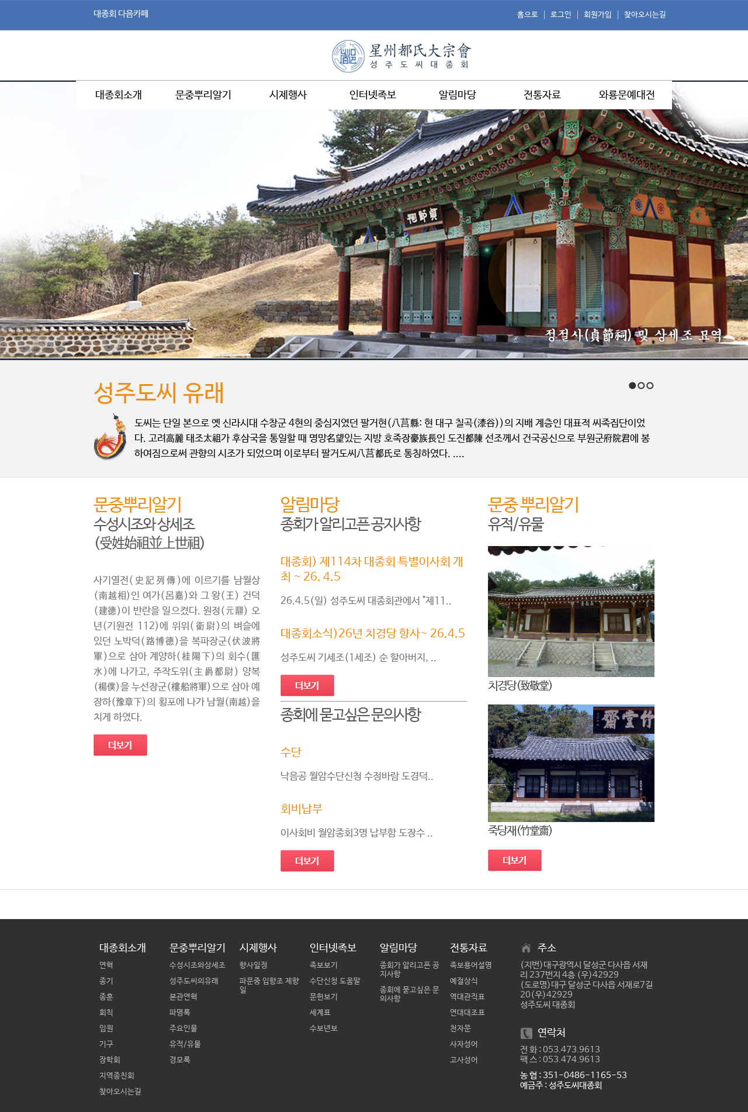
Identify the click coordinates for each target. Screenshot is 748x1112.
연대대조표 (467, 1013)
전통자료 (542, 95)
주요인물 (183, 1028)
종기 (106, 981)
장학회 (109, 1060)
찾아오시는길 (645, 15)
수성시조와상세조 (197, 965)
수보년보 (324, 1028)
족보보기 (324, 965)
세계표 (320, 1013)
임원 (106, 1028)
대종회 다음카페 (121, 14)
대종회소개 (118, 95)
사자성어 (464, 1044)
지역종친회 (116, 1076)
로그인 (561, 15)
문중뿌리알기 (203, 95)
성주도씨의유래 (194, 981)
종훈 (106, 997)
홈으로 (527, 15)
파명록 (180, 1013)
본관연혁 (183, 997)
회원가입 (598, 15)
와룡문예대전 (627, 95)
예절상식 (464, 981)
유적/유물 (185, 1044)
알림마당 (457, 95)
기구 (106, 1044)
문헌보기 (324, 997)
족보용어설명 (471, 965)
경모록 (180, 1060)
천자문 (460, 1028)
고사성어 (464, 1060)
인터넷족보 (372, 95)
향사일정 (254, 965)
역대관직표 (467, 997)
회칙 (106, 1013)
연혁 (106, 965)
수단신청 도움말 (335, 981)
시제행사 (288, 95)
